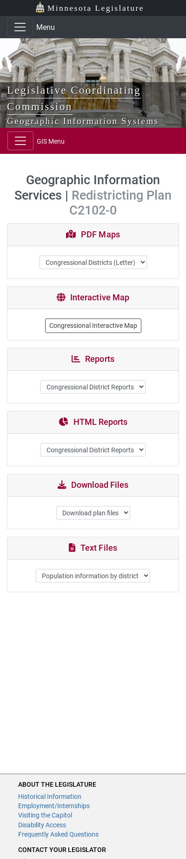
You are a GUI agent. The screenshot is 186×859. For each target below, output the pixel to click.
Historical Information (49, 796)
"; (93, 513)
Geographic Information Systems (83, 121)
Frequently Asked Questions (58, 834)
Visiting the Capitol (45, 815)
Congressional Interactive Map (93, 325)
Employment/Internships (54, 806)
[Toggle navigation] (20, 27)
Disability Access (42, 825)
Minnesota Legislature (89, 7)
